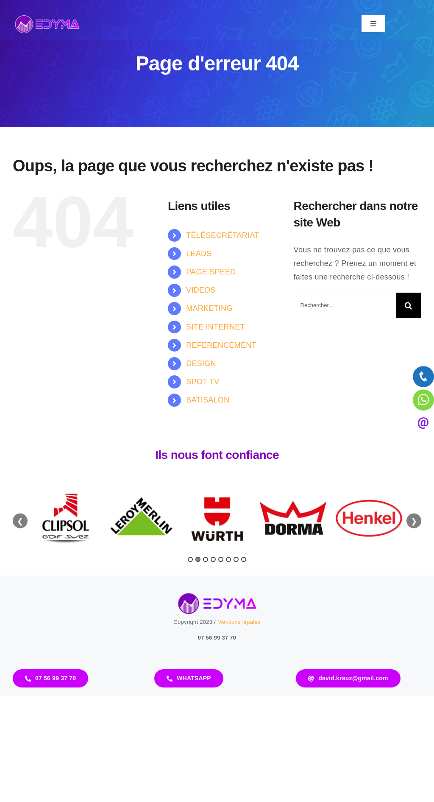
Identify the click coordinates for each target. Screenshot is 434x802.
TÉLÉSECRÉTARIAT (222, 235)
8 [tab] (243, 559)
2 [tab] (197, 559)
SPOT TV (202, 381)
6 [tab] (228, 559)
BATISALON (207, 400)
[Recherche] (408, 305)
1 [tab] (190, 559)
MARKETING (209, 308)
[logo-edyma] (47, 16)
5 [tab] (220, 559)
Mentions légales (239, 622)
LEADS (198, 253)
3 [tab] (205, 559)
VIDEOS (201, 290)
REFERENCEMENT (221, 345)
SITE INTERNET (215, 327)
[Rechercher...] (345, 305)
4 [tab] (213, 559)
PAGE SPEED (211, 272)
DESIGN (201, 363)
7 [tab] (236, 559)
